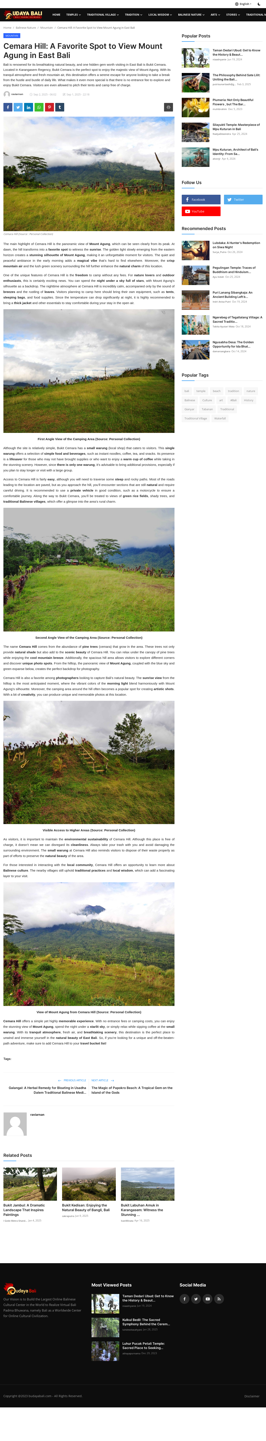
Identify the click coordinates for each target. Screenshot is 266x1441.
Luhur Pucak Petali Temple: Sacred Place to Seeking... (143, 1345)
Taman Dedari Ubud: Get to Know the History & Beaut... (236, 52)
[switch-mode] (259, 4)
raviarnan (37, 1115)
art (221, 400)
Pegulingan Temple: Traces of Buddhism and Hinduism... (234, 270)
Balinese (190, 400)
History (248, 400)
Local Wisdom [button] (160, 14)
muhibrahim (220, 109)
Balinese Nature (26, 28)
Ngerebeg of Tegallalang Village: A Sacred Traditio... (237, 319)
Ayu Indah (219, 277)
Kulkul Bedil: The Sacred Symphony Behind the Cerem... (146, 1322)
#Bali (233, 400)
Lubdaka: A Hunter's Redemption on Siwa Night (236, 245)
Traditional (227, 409)
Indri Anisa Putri (223, 301)
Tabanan (207, 409)
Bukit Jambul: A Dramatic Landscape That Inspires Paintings (24, 1210)
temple (200, 391)
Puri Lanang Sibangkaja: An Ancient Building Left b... (233, 295)
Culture (207, 400)
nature (251, 391)
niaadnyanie (220, 59)
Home (56, 14)
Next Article (103, 1080)
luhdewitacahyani (133, 1329)
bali (187, 391)
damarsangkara (222, 351)
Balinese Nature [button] (191, 14)
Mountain (46, 28)
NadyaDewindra (222, 134)
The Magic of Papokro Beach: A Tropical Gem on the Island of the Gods (132, 1090)
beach (217, 391)
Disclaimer (252, 1396)
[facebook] (184, 1299)
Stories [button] (233, 14)
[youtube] (207, 1299)
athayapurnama (132, 1353)
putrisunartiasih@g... (225, 84)
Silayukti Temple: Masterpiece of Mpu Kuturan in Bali (236, 127)
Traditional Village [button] (103, 14)
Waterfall (220, 418)
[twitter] (196, 1299)
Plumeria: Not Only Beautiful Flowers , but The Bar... (233, 102)
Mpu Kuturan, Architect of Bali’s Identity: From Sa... (235, 152)
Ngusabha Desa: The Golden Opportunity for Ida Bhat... (233, 344)
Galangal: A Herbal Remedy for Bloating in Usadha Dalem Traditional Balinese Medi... (47, 1090)
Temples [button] (73, 14)
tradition (233, 391)
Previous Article (72, 1080)
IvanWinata (128, 1220)
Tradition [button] (133, 14)
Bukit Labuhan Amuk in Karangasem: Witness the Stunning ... (142, 1210)
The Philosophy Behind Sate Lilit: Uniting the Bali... (236, 77)
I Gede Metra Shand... (16, 1220)
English (242, 4)
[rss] (219, 1299)
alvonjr (217, 158)
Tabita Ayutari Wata (225, 326)
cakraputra (69, 1216)
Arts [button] (215, 14)
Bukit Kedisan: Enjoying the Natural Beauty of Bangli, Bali (86, 1207)
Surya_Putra (220, 252)
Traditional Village (196, 418)
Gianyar (189, 409)
